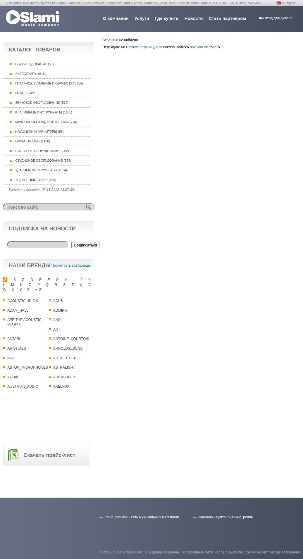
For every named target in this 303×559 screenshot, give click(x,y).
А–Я (38, 290)
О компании (116, 18)
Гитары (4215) (26, 93)
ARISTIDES (16, 348)
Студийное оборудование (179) (43, 160)
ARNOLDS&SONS (67, 348)
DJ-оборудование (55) (34, 64)
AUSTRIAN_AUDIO (22, 386)
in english (289, 3)
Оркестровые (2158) (32, 141)
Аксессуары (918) (30, 73)
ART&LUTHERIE (66, 358)
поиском (196, 47)
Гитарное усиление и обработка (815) (49, 83)
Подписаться (85, 245)
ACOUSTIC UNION (22, 301)
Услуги (142, 18)
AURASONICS (64, 377)
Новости (194, 18)
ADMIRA (60, 310)
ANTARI (13, 339)
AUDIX (12, 377)
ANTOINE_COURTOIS (71, 339)
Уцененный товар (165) (35, 180)
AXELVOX (61, 386)
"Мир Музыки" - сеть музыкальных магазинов (142, 517)
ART (10, 358)
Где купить (167, 18)
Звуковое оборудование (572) (41, 102)
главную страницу (140, 47)
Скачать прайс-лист (49, 455)
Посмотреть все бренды (71, 265)
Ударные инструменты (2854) (41, 170)
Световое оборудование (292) (42, 151)
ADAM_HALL (17, 310)
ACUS (58, 301)
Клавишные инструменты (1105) (43, 112)
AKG (57, 320)
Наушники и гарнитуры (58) (39, 131)
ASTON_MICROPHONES (27, 367)
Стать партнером (227, 18)
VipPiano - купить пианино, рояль (226, 517)
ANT (56, 329)
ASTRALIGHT (64, 367)
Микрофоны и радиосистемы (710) (46, 122)
